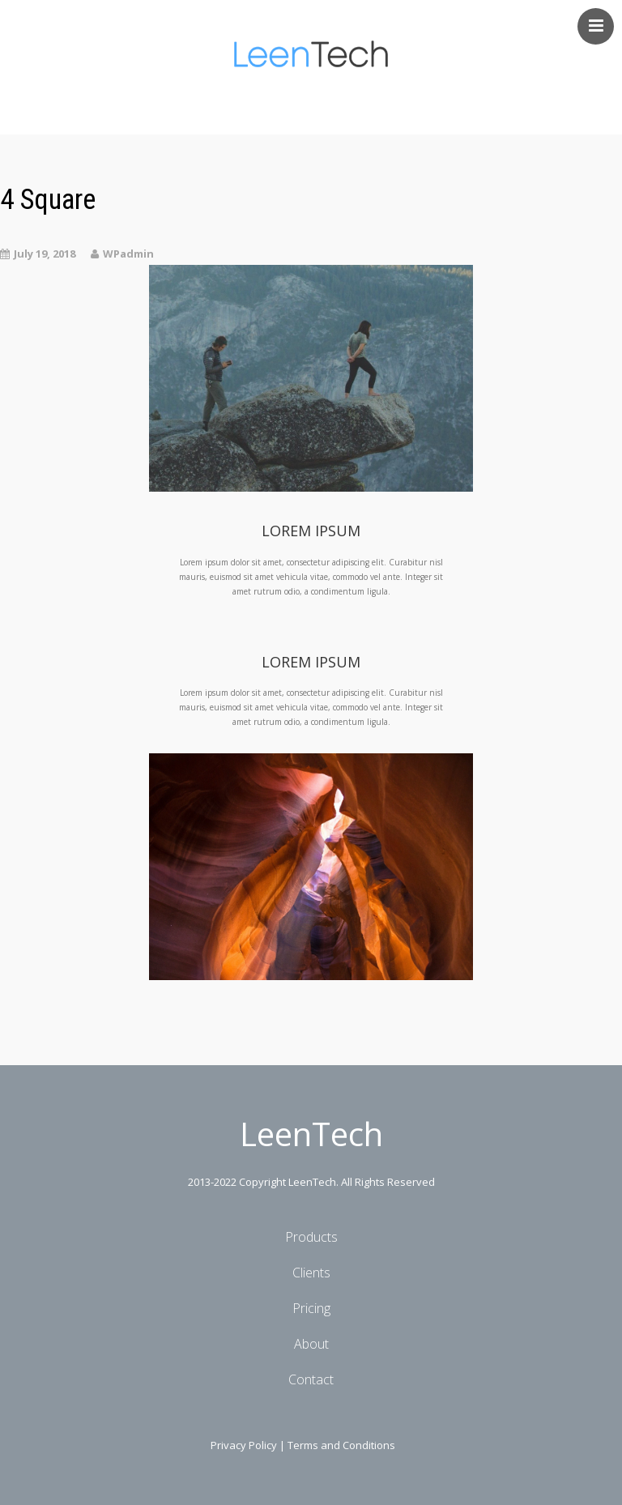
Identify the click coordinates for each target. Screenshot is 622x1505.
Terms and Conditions (341, 1445)
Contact (311, 1379)
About (311, 1344)
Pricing (311, 1308)
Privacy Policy (244, 1445)
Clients (311, 1272)
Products (311, 1237)
